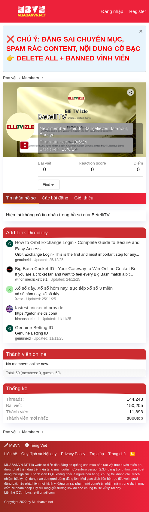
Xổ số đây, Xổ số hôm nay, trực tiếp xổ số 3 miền (64, 288)
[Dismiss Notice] (140, 32)
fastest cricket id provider (40, 307)
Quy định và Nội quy (39, 454)
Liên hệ (10, 454)
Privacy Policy (73, 454)
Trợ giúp (97, 454)
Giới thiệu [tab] (83, 197)
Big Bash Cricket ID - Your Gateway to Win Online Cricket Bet (76, 268)
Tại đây (116, 488)
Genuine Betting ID (34, 327)
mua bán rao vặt (101, 465)
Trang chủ (117, 454)
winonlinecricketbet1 (31, 279)
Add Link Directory (27, 233)
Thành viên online (26, 354)
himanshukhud (26, 319)
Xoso (19, 299)
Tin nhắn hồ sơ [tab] (21, 197)
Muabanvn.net (42, 502)
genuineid (23, 260)
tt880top (135, 418)
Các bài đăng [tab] (55, 197)
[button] (8, 11)
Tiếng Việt (36, 445)
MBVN (12, 445)
